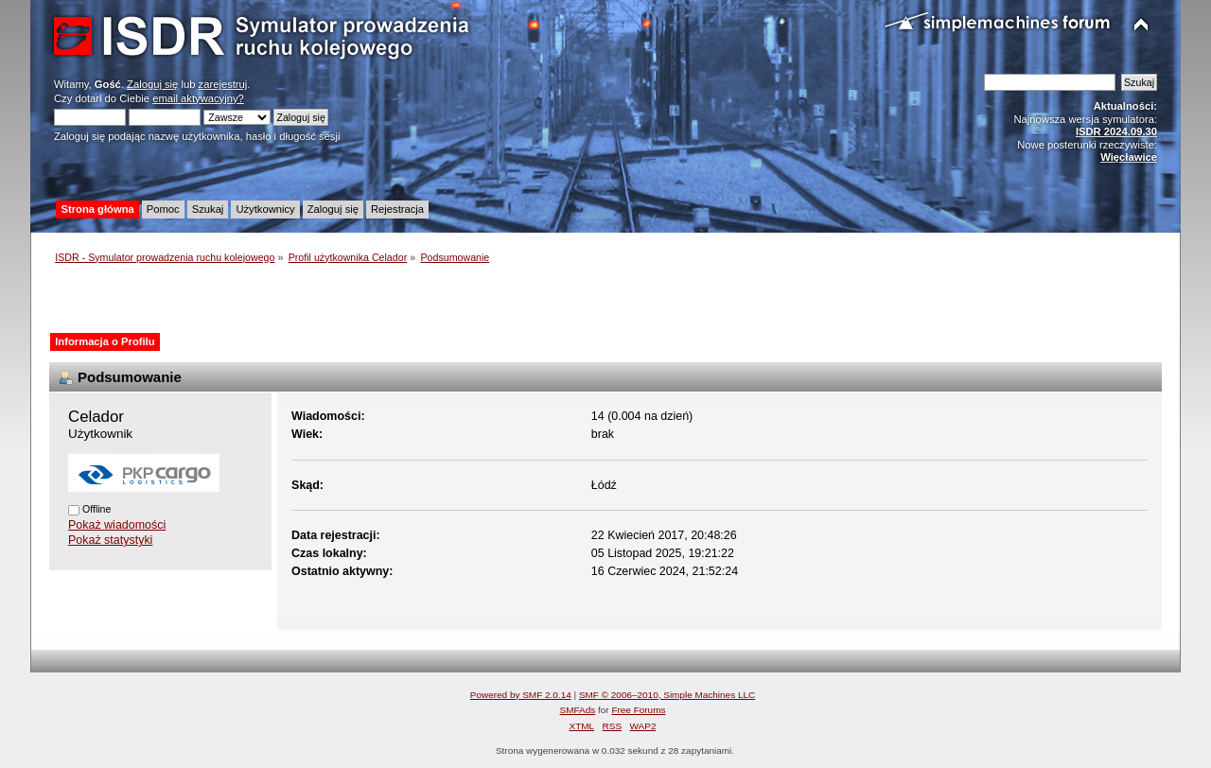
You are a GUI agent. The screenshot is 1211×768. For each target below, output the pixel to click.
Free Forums (638, 710)
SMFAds (578, 710)
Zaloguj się (152, 84)
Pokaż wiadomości (117, 525)
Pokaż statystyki (110, 540)
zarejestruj (223, 84)
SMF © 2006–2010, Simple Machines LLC (667, 694)
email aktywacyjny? (198, 98)
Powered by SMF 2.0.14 (520, 694)
